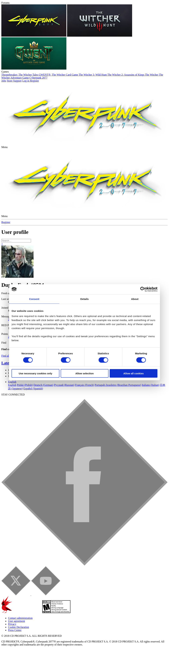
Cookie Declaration (18, 618)
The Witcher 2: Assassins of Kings (126, 66)
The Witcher (152, 66)
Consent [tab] (34, 290)
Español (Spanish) (33, 379)
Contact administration (20, 609)
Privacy (12, 615)
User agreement (16, 612)
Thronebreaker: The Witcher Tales (20, 66)
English (12, 373)
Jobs (3, 72)
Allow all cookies (133, 364)
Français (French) (84, 376)
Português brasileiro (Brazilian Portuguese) (118, 376)
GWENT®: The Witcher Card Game (59, 66)
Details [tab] (84, 290)
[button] (4, 138)
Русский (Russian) (64, 376)
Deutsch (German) (43, 376)
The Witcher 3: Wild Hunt (93, 66)
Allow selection (84, 364)
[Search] (16, 232)
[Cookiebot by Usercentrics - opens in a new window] (142, 280)
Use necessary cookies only (35, 364)
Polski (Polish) (25, 376)
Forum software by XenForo (32, 642)
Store (10, 72)
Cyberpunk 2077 (38, 69)
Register (5, 213)
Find (3, 333)
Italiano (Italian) (150, 376)
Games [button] (5, 62)
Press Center (14, 621)
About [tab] (134, 290)
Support (17, 72)
